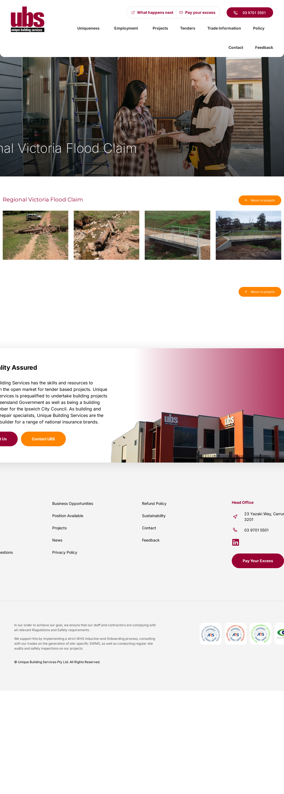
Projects (160, 28)
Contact (236, 47)
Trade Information (224, 28)
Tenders (187, 28)
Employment (127, 28)
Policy (260, 28)
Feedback (264, 47)
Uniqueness (89, 28)
